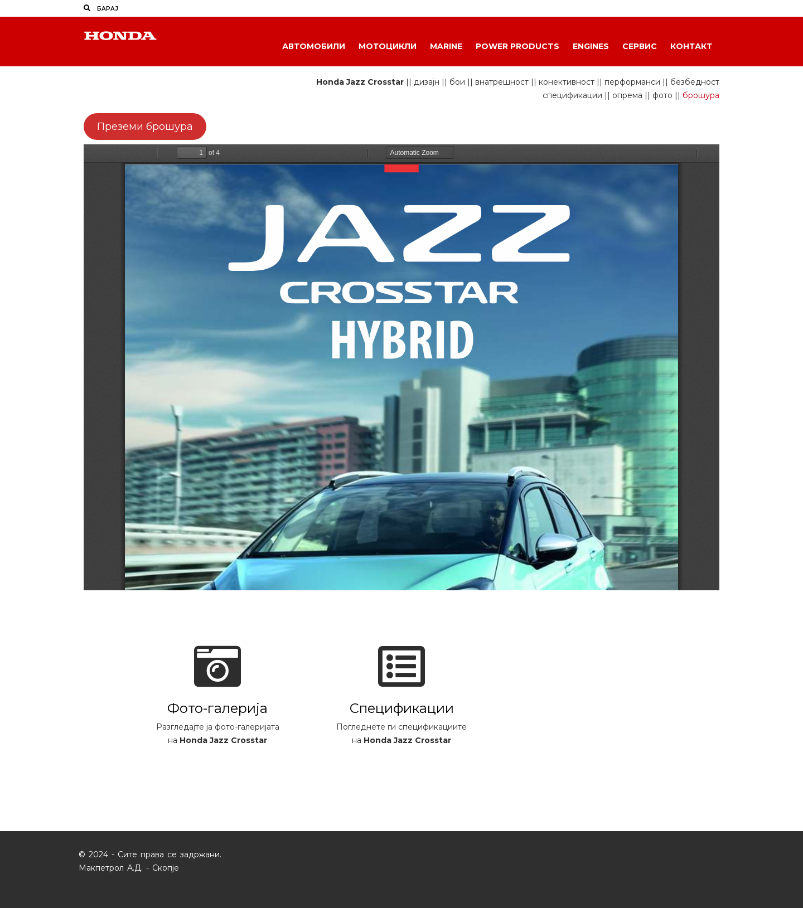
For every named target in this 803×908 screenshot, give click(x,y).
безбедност (694, 82)
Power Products (517, 46)
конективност (566, 82)
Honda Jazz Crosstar (360, 82)
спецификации (572, 95)
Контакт (691, 46)
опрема (627, 95)
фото (662, 95)
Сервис (639, 46)
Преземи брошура (145, 126)
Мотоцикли (388, 46)
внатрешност (502, 82)
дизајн (426, 82)
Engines (591, 46)
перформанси (632, 82)
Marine (446, 46)
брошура (701, 95)
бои (457, 82)
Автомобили (313, 46)
